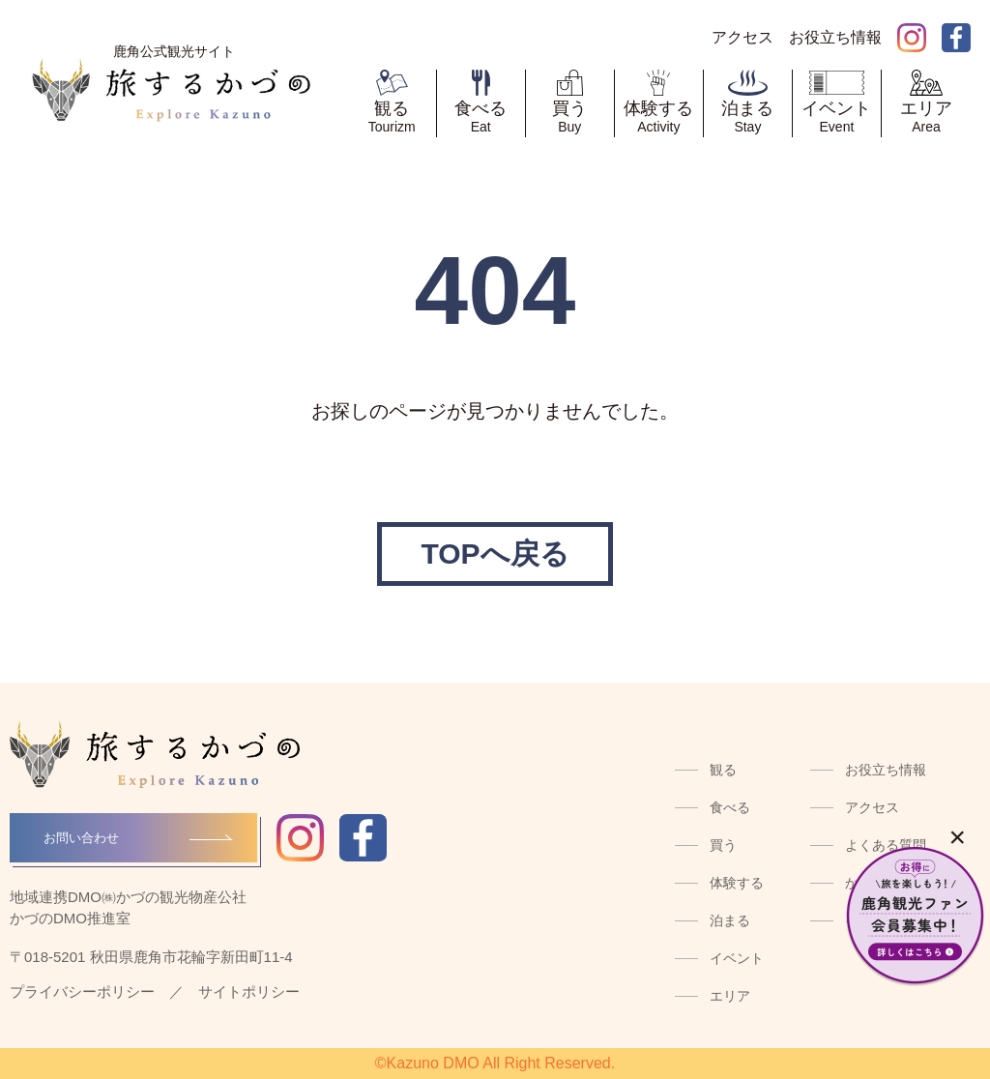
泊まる (730, 920)
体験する (737, 882)
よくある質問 (885, 845)
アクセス (872, 807)
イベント (737, 958)
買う (723, 845)
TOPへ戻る (494, 553)
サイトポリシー (249, 991)
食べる (730, 807)
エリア (730, 996)
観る (723, 769)
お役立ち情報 (885, 769)
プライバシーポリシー (82, 991)
